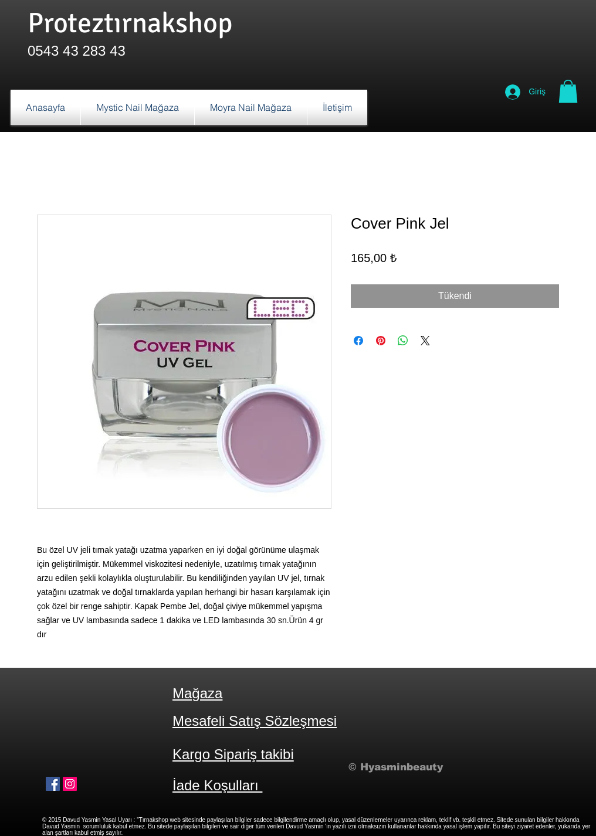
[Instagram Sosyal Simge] (70, 784)
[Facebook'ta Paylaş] (358, 341)
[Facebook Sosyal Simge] (53, 784)
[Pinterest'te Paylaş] (381, 341)
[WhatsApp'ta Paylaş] (403, 341)
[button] (568, 91)
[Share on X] (425, 341)
